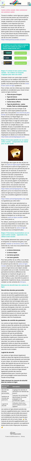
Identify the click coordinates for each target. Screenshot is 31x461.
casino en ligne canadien (15, 217)
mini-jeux (23, 282)
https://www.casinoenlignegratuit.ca (12, 189)
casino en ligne (20, 228)
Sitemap (23, 436)
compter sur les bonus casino (15, 244)
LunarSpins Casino (7, 119)
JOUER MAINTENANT (20, 53)
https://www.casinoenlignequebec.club (13, 199)
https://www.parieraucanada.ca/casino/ (13, 40)
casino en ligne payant (14, 164)
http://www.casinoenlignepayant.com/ (13, 137)
